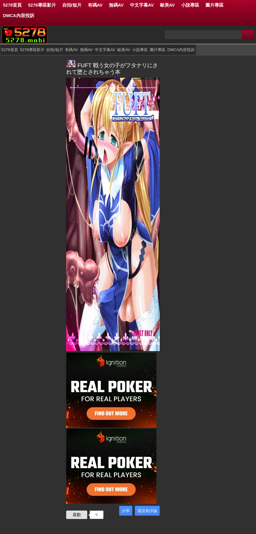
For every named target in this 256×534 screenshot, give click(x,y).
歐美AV (167, 5)
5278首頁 (12, 5)
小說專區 (190, 5)
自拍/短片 (72, 5)
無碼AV (116, 5)
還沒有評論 (147, 510)
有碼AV (95, 5)
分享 (126, 510)
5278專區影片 (42, 5)
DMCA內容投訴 (18, 15)
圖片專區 (214, 5)
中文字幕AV (142, 5)
